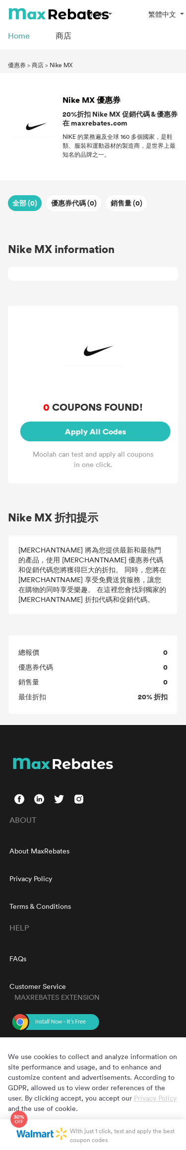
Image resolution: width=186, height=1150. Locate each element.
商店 (38, 64)
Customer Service (37, 986)
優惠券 (17, 64)
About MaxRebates (39, 850)
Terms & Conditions (40, 906)
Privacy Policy (30, 878)
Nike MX (61, 64)
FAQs (17, 958)
